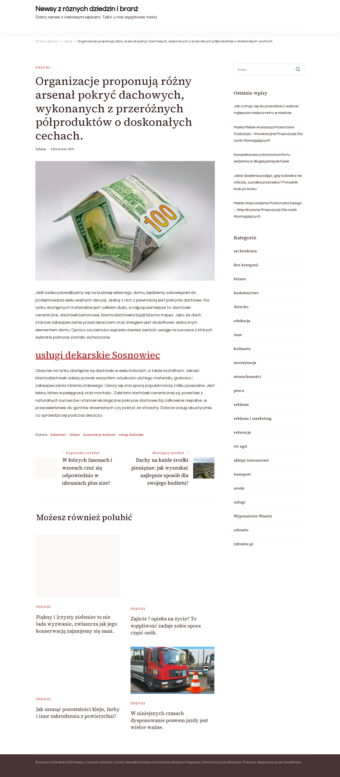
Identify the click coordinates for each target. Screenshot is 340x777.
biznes (240, 278)
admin (40, 149)
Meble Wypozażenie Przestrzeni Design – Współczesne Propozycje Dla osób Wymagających (268, 209)
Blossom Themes (242, 762)
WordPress (292, 762)
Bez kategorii (246, 264)
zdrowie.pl (243, 543)
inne (238, 334)
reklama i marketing (253, 418)
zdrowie (241, 530)
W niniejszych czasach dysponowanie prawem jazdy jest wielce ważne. (169, 720)
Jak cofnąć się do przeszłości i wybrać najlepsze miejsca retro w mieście (266, 109)
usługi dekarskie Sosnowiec (97, 355)
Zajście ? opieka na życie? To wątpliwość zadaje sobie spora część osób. (166, 625)
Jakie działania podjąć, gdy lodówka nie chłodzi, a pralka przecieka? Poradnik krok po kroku (268, 182)
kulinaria (242, 348)
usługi (42, 67)
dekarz (75, 435)
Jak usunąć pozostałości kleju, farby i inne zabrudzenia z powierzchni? (78, 713)
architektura (245, 250)
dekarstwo (58, 435)
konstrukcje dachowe (99, 435)
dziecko (241, 306)
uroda (239, 488)
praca (239, 390)
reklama (241, 404)
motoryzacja (245, 362)
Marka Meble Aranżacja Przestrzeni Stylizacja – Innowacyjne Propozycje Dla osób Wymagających (268, 133)
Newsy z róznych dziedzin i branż (86, 9)
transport (242, 474)
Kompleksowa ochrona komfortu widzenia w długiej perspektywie (262, 158)
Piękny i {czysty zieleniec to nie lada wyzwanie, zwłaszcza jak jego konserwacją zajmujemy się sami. (76, 624)
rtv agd (240, 446)
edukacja (242, 320)
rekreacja (242, 432)
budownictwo (246, 292)
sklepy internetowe (251, 460)
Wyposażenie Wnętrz (253, 516)
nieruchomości (247, 376)
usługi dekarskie (131, 435)
